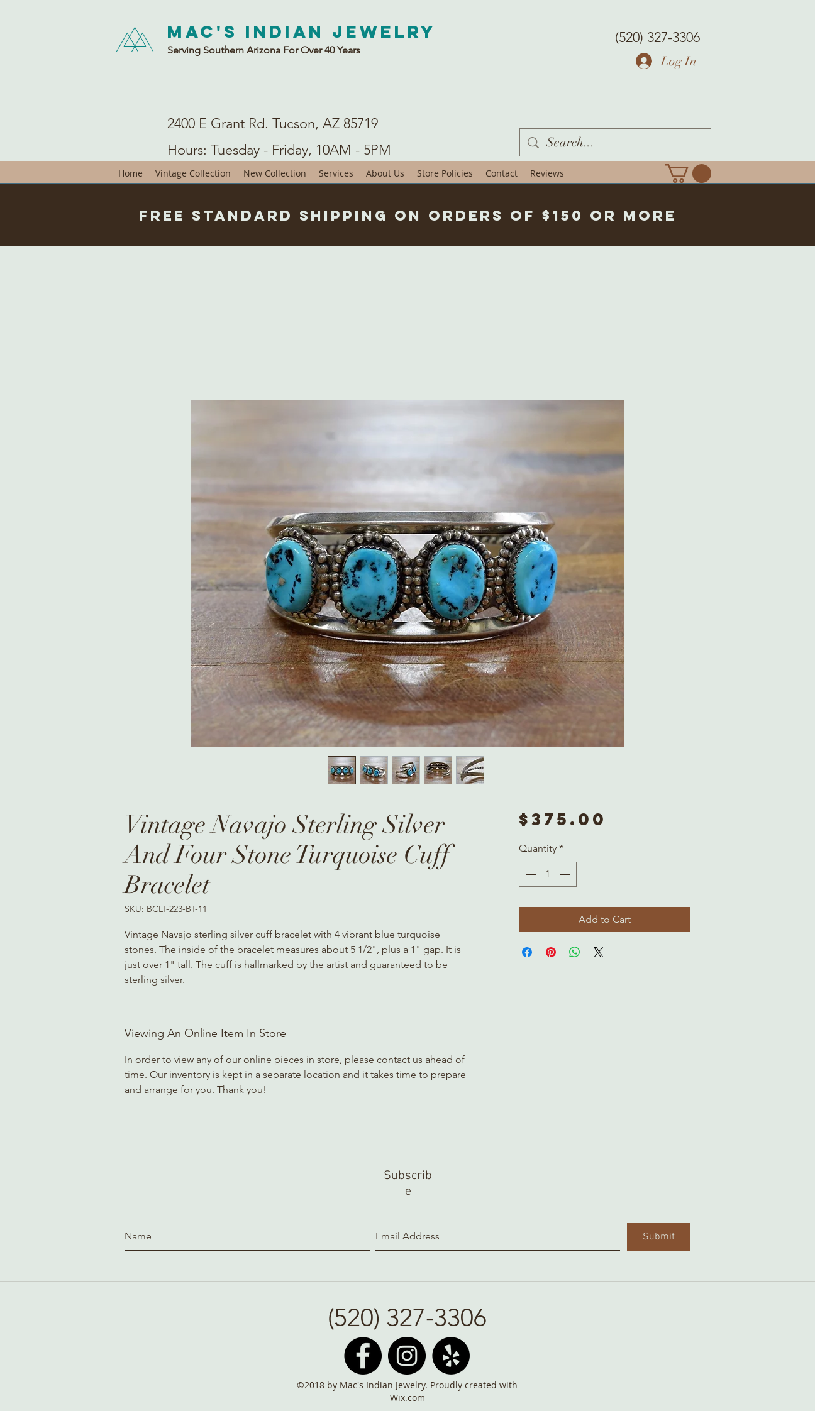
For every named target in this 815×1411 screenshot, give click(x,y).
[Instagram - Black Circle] (407, 1356)
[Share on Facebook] (527, 952)
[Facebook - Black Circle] (363, 1356)
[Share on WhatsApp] (574, 952)
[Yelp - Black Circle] (451, 1356)
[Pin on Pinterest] (550, 952)
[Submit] (658, 1237)
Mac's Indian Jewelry (301, 31)
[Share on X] (598, 952)
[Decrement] (529, 874)
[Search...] (615, 142)
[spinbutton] (547, 874)
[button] (688, 173)
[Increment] (566, 874)
